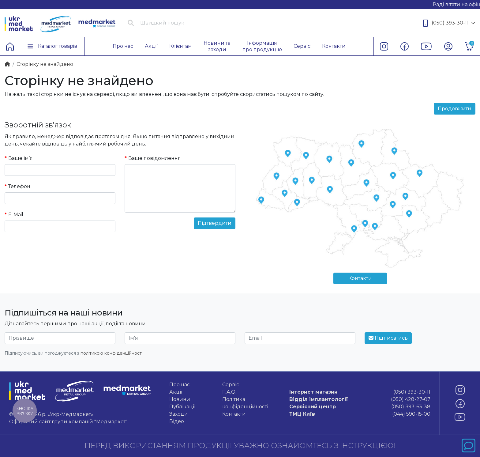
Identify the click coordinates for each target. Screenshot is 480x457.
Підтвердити (214, 223)
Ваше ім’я (20, 158)
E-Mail (15, 214)
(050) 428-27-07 (360, 399)
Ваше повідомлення (154, 158)
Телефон (19, 186)
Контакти (360, 278)
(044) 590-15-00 (360, 414)
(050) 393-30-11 (449, 23)
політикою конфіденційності (112, 353)
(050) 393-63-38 (360, 406)
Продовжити (454, 108)
